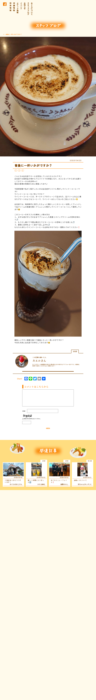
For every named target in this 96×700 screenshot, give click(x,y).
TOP (4, 34)
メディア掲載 (17, 7)
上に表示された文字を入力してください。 (31, 420)
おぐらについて (31, 8)
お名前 (23, 412)
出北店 (26, 170)
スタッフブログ (28, 8)
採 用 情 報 (10, 6)
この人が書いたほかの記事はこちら (47, 372)
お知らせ (24, 6)
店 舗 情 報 (14, 6)
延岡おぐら (34, 170)
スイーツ (18, 170)
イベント (21, 6)
